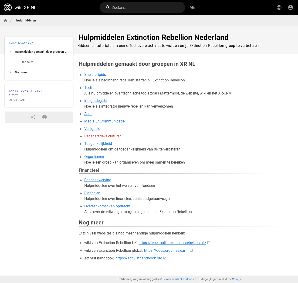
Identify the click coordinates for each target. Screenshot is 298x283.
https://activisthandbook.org (138, 258)
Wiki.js (236, 279)
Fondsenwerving (97, 180)
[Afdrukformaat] (44, 117)
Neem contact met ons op (180, 279)
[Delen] (33, 117)
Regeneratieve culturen (103, 136)
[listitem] (39, 51)
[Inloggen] (290, 7)
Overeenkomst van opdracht (107, 206)
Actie (88, 114)
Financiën (92, 193)
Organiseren (94, 156)
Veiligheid (92, 128)
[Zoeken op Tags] (192, 7)
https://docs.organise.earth (166, 250)
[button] (279, 7)
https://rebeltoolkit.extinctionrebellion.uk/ (172, 243)
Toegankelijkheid (98, 143)
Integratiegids (95, 100)
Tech (88, 87)
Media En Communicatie (104, 121)
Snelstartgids (95, 74)
